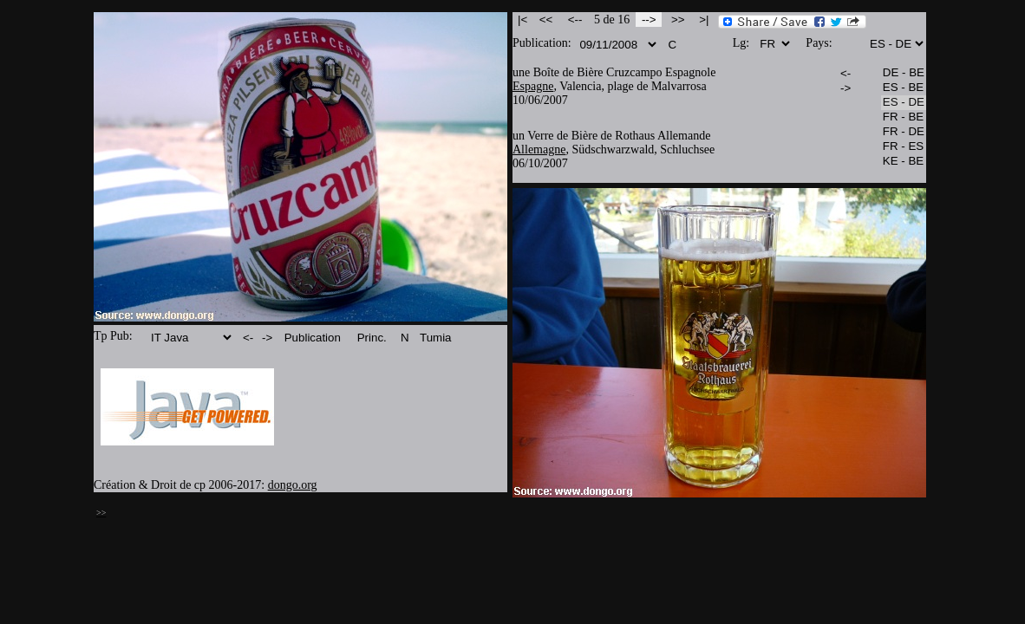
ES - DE (903, 102)
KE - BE (903, 161)
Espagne (532, 86)
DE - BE (903, 73)
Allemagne (538, 149)
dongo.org (292, 484)
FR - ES (903, 147)
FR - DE (903, 132)
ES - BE (903, 88)
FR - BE (903, 117)
